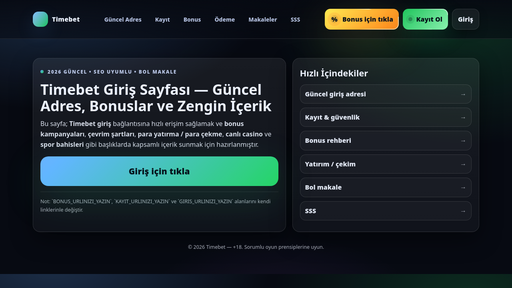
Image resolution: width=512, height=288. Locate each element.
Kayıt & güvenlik (386, 117)
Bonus (192, 19)
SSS (295, 19)
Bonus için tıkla (361, 19)
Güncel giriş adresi (386, 94)
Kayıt (162, 19)
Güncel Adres (123, 19)
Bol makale (386, 187)
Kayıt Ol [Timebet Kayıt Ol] (425, 19)
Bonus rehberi (386, 140)
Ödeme (224, 19)
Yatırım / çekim (386, 164)
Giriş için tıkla (159, 171)
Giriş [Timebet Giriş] (465, 19)
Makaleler (262, 19)
